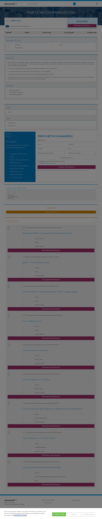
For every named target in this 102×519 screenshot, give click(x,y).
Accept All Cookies (59, 514)
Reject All (74, 514)
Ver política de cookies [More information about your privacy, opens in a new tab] (20, 515)
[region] (51, 513)
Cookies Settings (89, 514)
